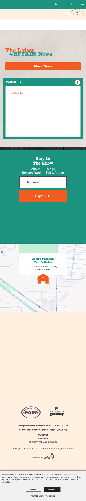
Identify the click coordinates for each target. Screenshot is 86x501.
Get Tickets (69, 14)
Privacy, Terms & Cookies (43, 442)
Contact (43, 435)
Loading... (17, 92)
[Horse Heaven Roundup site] (56, 412)
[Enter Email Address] (43, 182)
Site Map (43, 439)
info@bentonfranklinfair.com (34, 426)
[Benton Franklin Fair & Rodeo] (16, 14)
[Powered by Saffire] (49, 457)
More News (43, 66)
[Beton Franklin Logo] (31, 413)
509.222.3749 (61, 426)
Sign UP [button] (43, 196)
